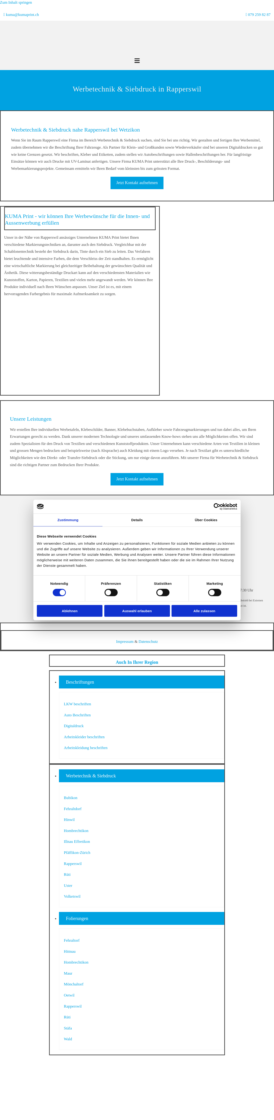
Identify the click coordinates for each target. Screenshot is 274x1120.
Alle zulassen (204, 611)
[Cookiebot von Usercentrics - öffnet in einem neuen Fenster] (217, 506)
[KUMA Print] (121, 55)
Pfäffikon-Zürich (77, 852)
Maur (68, 973)
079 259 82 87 (259, 14)
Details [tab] (137, 520)
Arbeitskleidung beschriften (85, 748)
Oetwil (69, 995)
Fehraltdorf (72, 809)
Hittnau (70, 951)
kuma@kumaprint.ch (22, 14)
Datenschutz (148, 641)
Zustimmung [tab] (68, 520)
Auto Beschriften (77, 715)
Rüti (67, 874)
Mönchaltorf (73, 984)
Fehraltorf (71, 940)
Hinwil (69, 819)
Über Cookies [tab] (206, 520)
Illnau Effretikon (77, 841)
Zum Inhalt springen (16, 2)
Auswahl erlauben (137, 611)
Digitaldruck (74, 726)
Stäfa (68, 1028)
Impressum (125, 641)
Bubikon (70, 798)
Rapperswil (73, 863)
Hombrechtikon (76, 831)
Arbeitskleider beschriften (84, 737)
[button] (137, 183)
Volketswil (72, 896)
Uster (68, 885)
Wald (68, 1039)
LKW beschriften (77, 704)
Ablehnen (69, 611)
